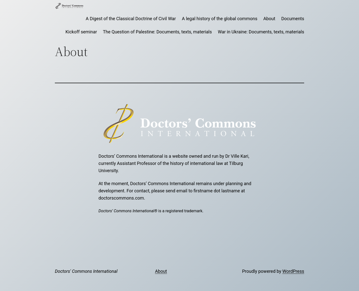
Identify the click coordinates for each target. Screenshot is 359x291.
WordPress (293, 271)
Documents (292, 18)
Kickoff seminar (81, 31)
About (269, 18)
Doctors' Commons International (86, 271)
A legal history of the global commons (219, 18)
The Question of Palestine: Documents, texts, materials (157, 31)
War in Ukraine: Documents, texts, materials (261, 31)
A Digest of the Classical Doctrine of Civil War (131, 18)
